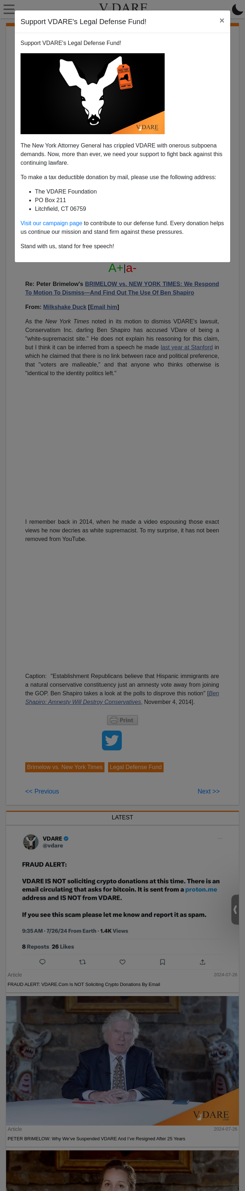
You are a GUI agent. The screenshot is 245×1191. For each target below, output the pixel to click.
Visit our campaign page (51, 223)
